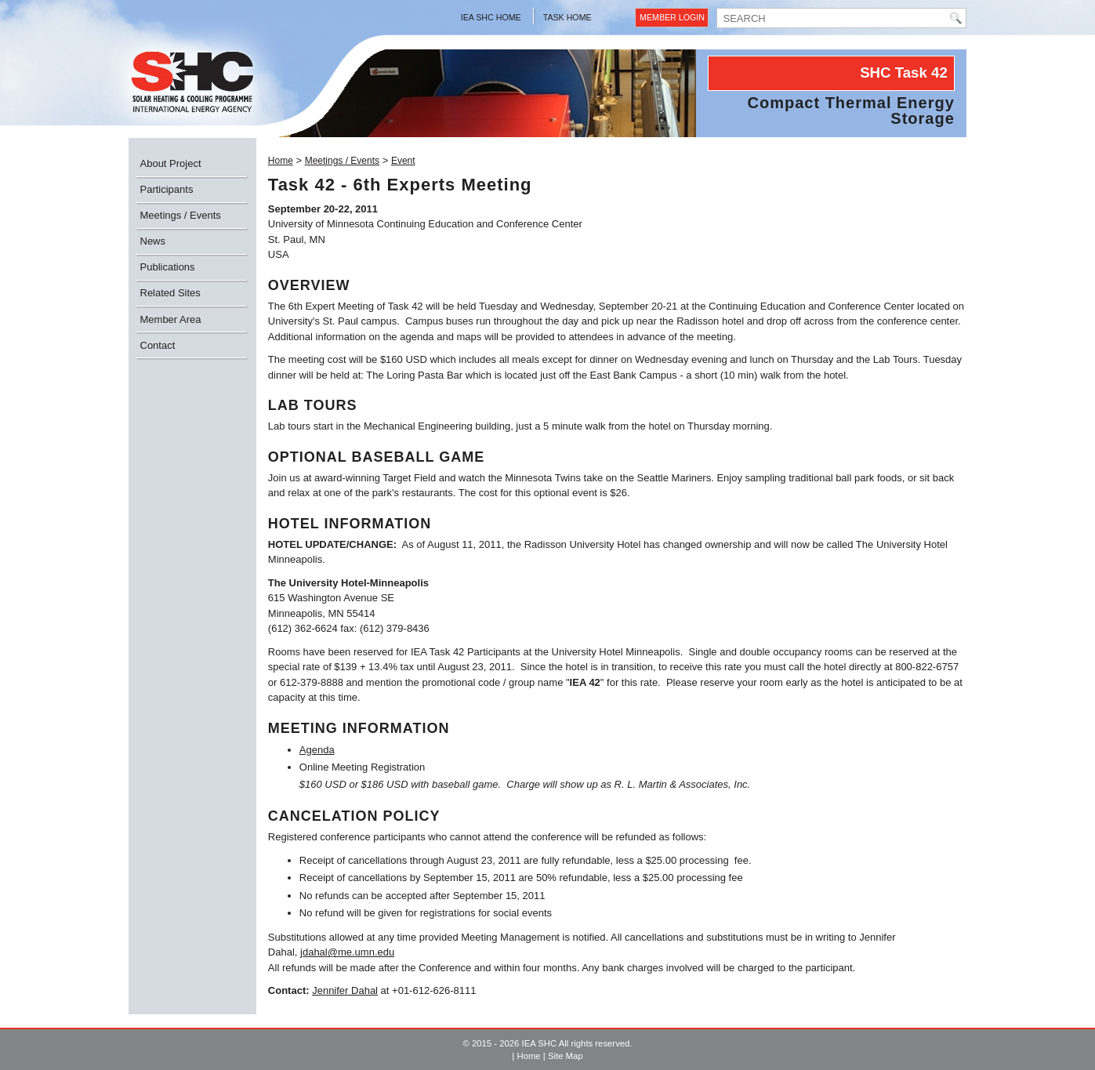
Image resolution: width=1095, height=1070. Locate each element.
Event (403, 160)
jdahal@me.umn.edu (347, 952)
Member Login (672, 17)
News (153, 241)
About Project (170, 163)
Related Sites (170, 293)
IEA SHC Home (491, 17)
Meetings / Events (180, 215)
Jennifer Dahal (345, 990)
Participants (167, 189)
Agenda (317, 750)
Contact (158, 345)
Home (280, 160)
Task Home (567, 17)
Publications (167, 267)
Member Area (170, 319)
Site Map (565, 1056)
